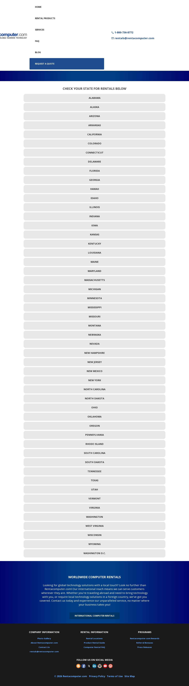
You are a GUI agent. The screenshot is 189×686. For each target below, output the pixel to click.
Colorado (94, 143)
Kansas (94, 234)
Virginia (94, 507)
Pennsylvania (94, 434)
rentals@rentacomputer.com (132, 38)
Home (38, 6)
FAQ (37, 41)
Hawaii (94, 189)
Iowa (94, 225)
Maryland (94, 271)
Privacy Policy (97, 676)
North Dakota (94, 398)
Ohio (94, 407)
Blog (38, 52)
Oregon (94, 425)
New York (94, 380)
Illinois (94, 207)
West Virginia (95, 525)
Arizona (94, 116)
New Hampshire (94, 352)
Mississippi (94, 307)
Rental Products (45, 18)
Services (39, 29)
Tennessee (94, 471)
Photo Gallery (44, 638)
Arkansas (94, 125)
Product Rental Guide (94, 642)
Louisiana (94, 252)
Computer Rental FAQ (94, 647)
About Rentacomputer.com (44, 642)
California (94, 134)
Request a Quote (44, 63)
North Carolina (94, 389)
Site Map (129, 676)
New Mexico (94, 371)
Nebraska (94, 334)
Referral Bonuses (144, 642)
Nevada (94, 343)
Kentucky (94, 243)
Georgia (94, 179)
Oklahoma (94, 416)
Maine (95, 261)
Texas (94, 480)
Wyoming (94, 544)
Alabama (94, 97)
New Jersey (94, 362)
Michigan (94, 289)
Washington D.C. (94, 553)
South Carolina (94, 453)
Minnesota (94, 298)
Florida (94, 170)
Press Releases (144, 647)
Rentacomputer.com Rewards (144, 638)
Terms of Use (115, 676)
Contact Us (44, 647)
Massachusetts (94, 280)
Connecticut (94, 152)
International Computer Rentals (94, 615)
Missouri (94, 316)
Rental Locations (94, 638)
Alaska (94, 107)
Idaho (94, 198)
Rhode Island (94, 444)
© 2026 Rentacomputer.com (71, 676)
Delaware (94, 161)
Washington (94, 516)
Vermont (94, 498)
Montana (94, 325)
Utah (94, 489)
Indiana (94, 216)
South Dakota (94, 462)
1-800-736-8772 (122, 32)
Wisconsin (94, 535)
